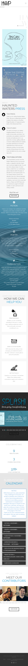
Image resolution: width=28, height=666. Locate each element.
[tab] (14, 524)
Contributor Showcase (18, 659)
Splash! (9, 659)
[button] (25, 3)
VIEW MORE (14, 609)
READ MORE (14, 195)
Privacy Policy (14, 660)
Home (4, 659)
